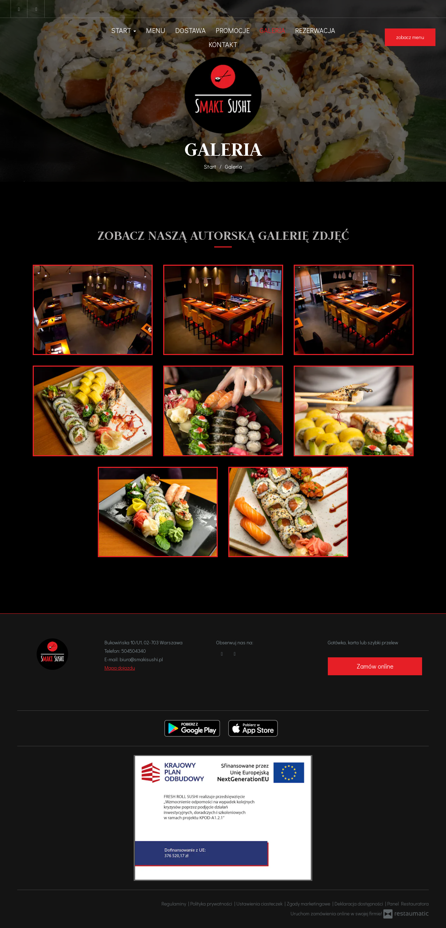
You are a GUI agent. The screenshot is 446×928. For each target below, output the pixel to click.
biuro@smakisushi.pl (141, 659)
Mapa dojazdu (119, 667)
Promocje (233, 30)
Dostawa (190, 30)
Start (123, 30)
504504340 (133, 650)
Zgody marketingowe (309, 903)
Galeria (272, 30)
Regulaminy (174, 903)
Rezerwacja (315, 30)
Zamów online (375, 666)
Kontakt (223, 44)
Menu (155, 30)
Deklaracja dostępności (359, 903)
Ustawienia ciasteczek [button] (260, 903)
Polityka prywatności (212, 903)
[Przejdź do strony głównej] (223, 95)
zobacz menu (410, 37)
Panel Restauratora (408, 903)
